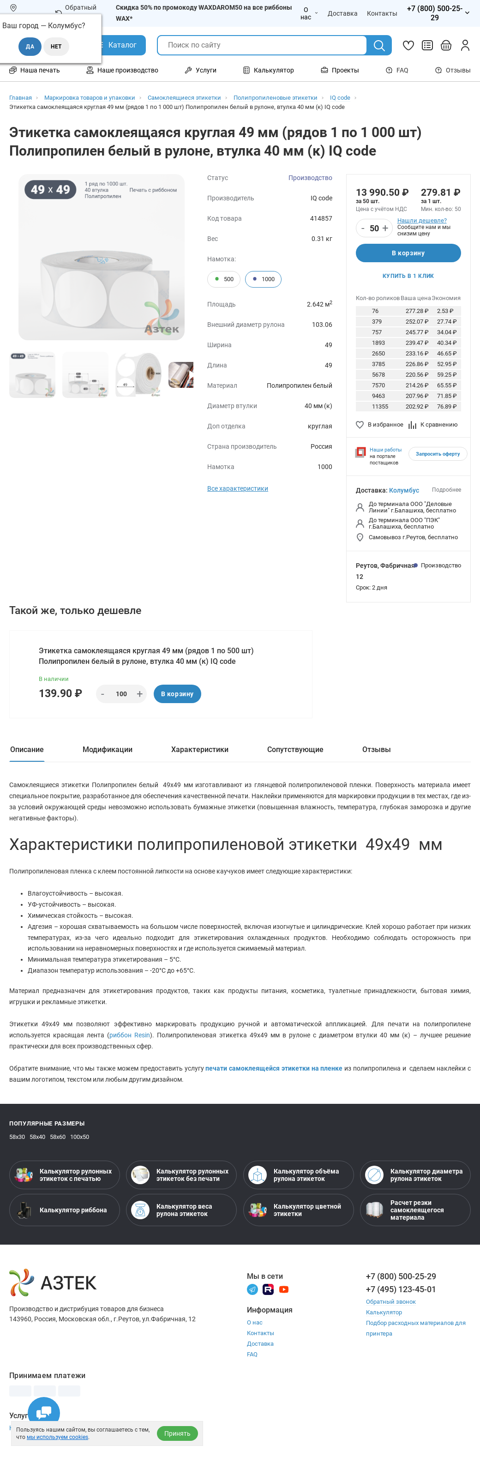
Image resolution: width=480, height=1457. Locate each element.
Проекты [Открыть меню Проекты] (340, 70)
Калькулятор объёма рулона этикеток (293, 1175)
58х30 (17, 1136)
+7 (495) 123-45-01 (401, 1289)
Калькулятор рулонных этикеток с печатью (63, 1175)
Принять (177, 1433)
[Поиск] (379, 45)
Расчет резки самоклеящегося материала (404, 1210)
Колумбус (404, 490)
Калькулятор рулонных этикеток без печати (179, 1175)
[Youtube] (283, 1288)
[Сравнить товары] (427, 45)
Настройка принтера (40, 1428)
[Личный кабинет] (465, 45)
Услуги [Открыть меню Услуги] (200, 70)
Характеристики (199, 749)
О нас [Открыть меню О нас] (309, 13)
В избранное (379, 424)
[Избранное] (408, 45)
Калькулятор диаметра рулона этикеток (414, 1175)
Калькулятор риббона (60, 1210)
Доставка (260, 1343)
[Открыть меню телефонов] (439, 13)
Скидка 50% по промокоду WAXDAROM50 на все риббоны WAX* (204, 13)
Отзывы (453, 70)
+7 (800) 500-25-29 (401, 1276)
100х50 (79, 1136)
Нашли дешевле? (422, 220)
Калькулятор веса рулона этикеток (171, 1210)
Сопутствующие (295, 749)
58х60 (58, 1136)
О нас (255, 1322)
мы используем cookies (57, 1437)
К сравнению (433, 424)
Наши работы (386, 450)
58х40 (37, 1136)
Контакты (260, 1333)
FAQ (396, 70)
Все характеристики (237, 488)
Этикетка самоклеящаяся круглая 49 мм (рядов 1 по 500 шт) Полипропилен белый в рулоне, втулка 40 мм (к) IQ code (146, 656)
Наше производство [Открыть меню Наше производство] (122, 70)
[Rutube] (268, 1288)
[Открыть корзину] (446, 45)
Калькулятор (384, 1312)
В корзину (408, 253)
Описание (27, 749)
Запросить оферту (438, 454)
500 (224, 279)
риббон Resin (129, 1035)
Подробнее (446, 490)
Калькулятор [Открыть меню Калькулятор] (268, 70)
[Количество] (374, 228)
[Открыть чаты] (44, 1413)
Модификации (107, 749)
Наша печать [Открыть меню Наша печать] (34, 70)
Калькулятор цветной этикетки (294, 1210)
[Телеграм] (252, 1288)
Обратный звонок (75, 13)
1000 (263, 279)
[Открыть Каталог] (115, 45)
